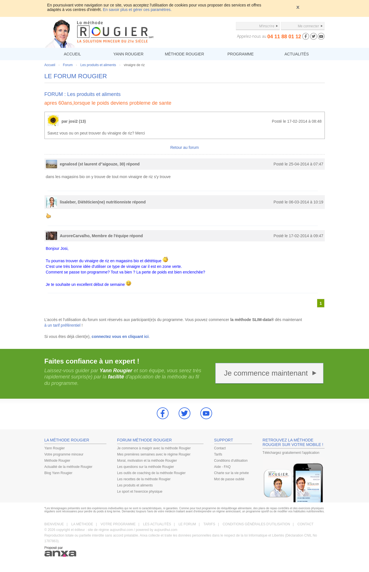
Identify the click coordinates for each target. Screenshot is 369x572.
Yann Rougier (54, 448)
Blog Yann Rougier (58, 473)
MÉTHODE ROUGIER (184, 54)
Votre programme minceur (64, 454)
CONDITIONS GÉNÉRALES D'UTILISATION (256, 524)
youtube (206, 413)
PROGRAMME (240, 54)
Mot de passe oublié (229, 479)
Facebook (162, 413)
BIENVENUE (54, 524)
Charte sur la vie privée (231, 473)
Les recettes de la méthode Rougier (144, 479)
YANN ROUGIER (128, 54)
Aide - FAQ (222, 467)
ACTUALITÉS (297, 54)
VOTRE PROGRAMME (118, 524)
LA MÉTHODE (82, 524)
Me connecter (308, 26)
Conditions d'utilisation (231, 461)
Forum (68, 65)
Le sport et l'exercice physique (139, 492)
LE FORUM (187, 524)
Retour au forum (184, 147)
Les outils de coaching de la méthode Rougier (151, 473)
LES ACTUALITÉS (157, 524)
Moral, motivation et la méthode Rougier (147, 461)
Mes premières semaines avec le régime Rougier (154, 454)
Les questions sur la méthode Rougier (145, 467)
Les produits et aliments (98, 65)
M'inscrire (266, 26)
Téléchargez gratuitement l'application (291, 453)
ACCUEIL (72, 54)
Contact (220, 448)
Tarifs (218, 454)
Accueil (49, 65)
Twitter (184, 413)
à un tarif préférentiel (62, 325)
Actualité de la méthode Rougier (68, 467)
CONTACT (306, 524)
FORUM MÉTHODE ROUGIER (144, 440)
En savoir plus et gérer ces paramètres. (137, 9)
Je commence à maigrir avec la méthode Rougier (154, 448)
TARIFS (209, 524)
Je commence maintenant (266, 373)
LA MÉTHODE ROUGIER (66, 440)
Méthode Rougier (57, 461)
